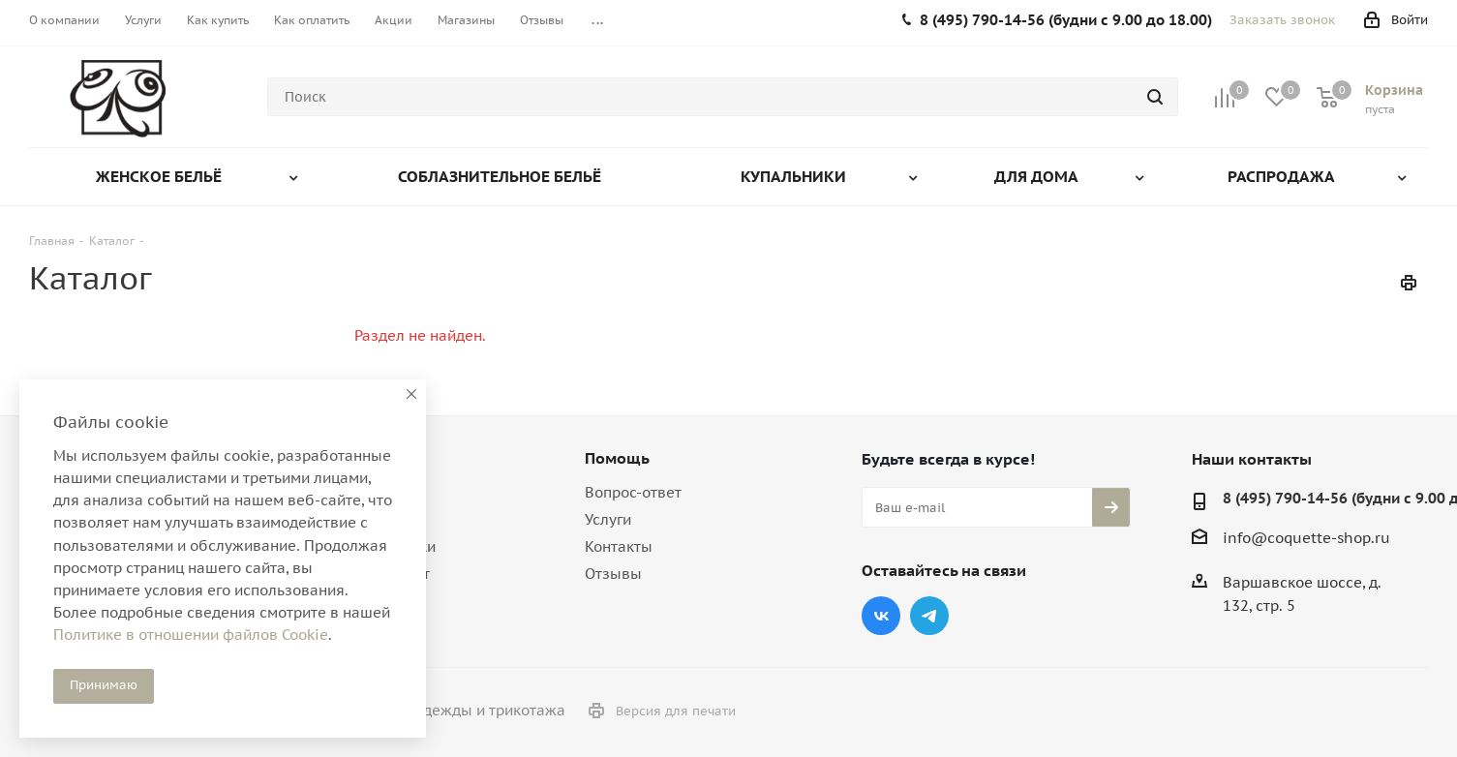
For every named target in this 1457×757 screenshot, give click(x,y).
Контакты (619, 546)
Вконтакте (881, 615)
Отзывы (613, 573)
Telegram (929, 615)
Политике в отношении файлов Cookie (190, 634)
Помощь (617, 458)
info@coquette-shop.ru (1306, 538)
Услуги (608, 519)
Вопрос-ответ (633, 492)
